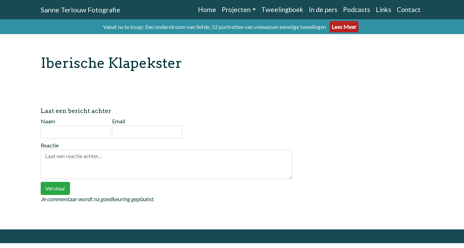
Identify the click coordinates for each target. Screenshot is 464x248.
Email (147, 128)
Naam (76, 128)
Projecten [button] (236, 9)
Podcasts (356, 9)
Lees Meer (344, 26)
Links (383, 9)
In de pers (323, 9)
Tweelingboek (282, 9)
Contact (409, 9)
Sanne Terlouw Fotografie (80, 10)
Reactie (166, 160)
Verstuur (55, 188)
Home (207, 9)
